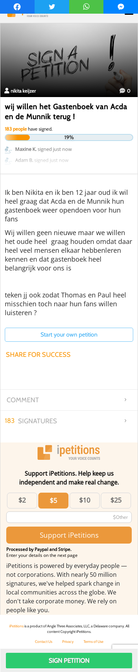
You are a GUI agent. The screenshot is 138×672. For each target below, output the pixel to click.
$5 (53, 500)
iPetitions (16, 626)
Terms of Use (93, 641)
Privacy (68, 641)
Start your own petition (69, 334)
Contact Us (43, 641)
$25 (115, 500)
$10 (84, 500)
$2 (22, 500)
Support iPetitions (69, 535)
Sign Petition (69, 660)
